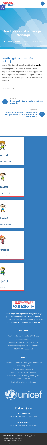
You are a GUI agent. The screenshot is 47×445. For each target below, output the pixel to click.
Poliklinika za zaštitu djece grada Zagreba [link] (23, 375)
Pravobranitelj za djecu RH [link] (23, 369)
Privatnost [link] (23, 250)
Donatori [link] (23, 155)
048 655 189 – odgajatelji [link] (23, 349)
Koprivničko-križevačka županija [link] (23, 382)
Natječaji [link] (23, 281)
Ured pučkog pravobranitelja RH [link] (23, 372)
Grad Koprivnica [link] (23, 379)
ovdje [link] (38, 65)
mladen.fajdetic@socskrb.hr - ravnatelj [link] (23, 345)
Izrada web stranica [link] (38, 436)
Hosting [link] (27, 436)
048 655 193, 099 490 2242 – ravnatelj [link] (23, 342)
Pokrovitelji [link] (23, 187)
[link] (2, 7)
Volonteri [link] (23, 218)
